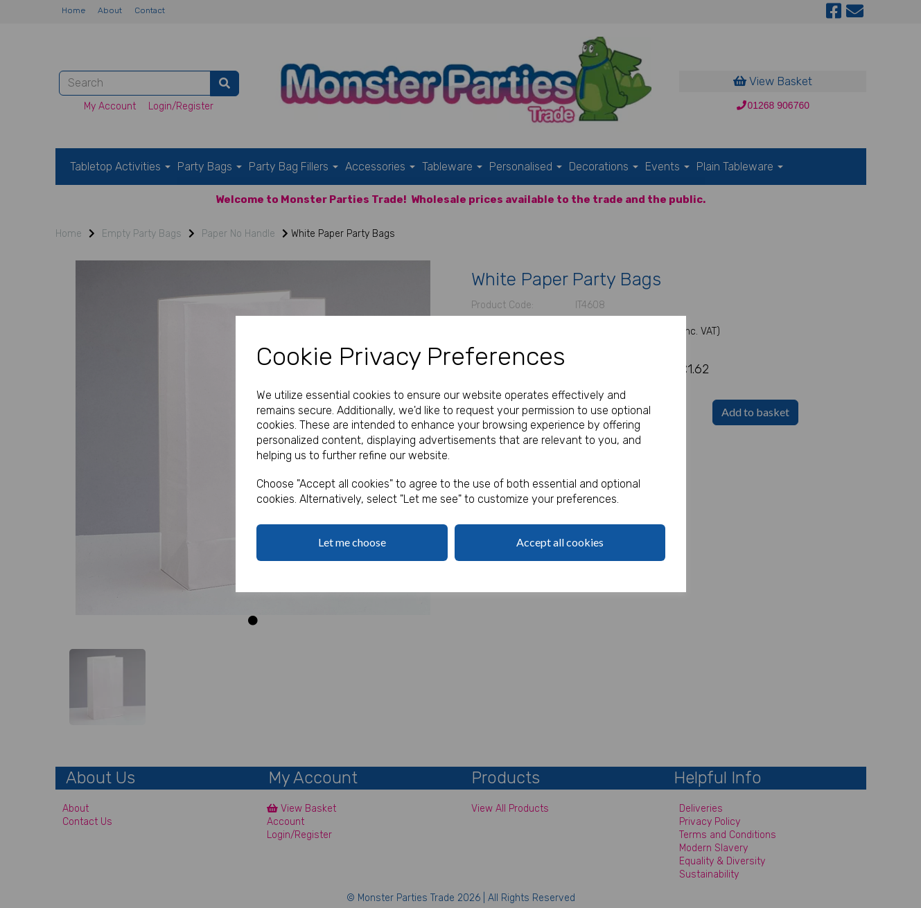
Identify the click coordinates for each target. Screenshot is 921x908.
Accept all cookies (560, 542)
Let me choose (352, 542)
